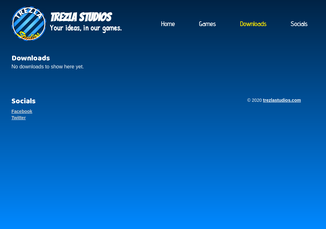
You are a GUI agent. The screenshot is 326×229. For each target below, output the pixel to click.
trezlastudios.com (282, 100)
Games (207, 24)
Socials (299, 24)
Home (168, 24)
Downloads (253, 24)
